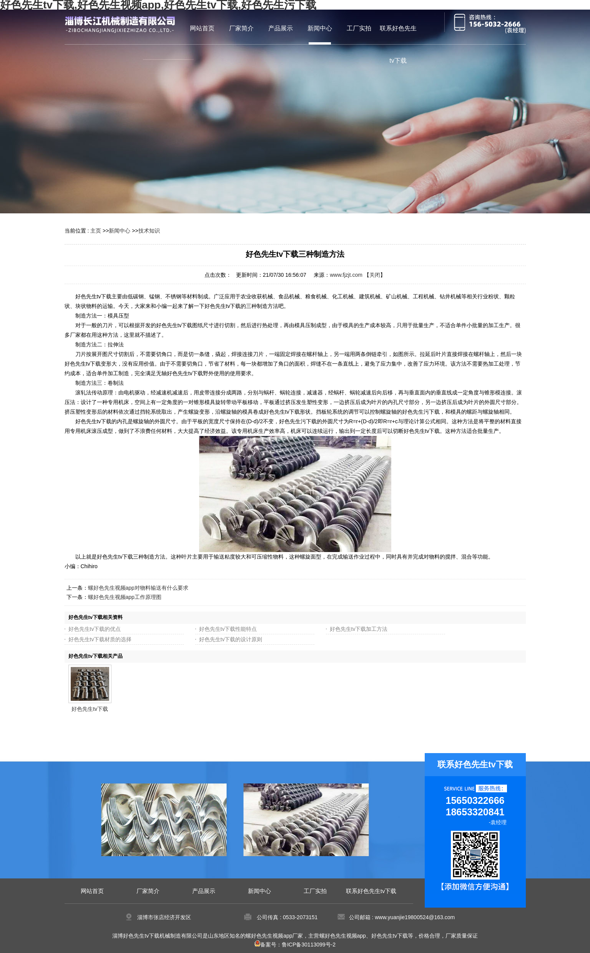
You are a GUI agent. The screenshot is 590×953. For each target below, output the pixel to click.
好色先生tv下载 (89, 709)
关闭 (374, 275)
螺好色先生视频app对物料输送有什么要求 (138, 588)
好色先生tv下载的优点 (94, 629)
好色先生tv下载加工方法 (359, 629)
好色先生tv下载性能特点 (228, 629)
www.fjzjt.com (346, 275)
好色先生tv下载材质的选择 (100, 639)
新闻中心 (119, 231)
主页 (95, 231)
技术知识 (149, 231)
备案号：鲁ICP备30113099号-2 (295, 944)
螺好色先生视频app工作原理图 (124, 597)
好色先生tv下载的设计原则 (231, 639)
